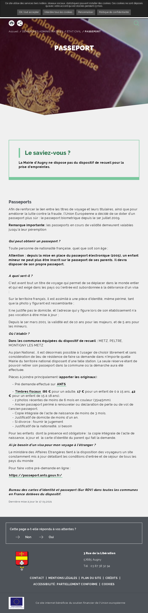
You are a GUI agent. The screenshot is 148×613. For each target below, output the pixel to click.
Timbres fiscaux (28, 391)
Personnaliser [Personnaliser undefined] (85, 12)
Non (28, 537)
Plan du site (91, 578)
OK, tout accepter (29, 12)
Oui (51, 537)
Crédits (111, 578)
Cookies (108, 584)
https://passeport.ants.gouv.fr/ (35, 475)
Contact (37, 578)
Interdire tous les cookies (58, 12)
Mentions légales (62, 578)
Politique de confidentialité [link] (114, 12)
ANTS (61, 384)
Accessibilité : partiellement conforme (65, 584)
